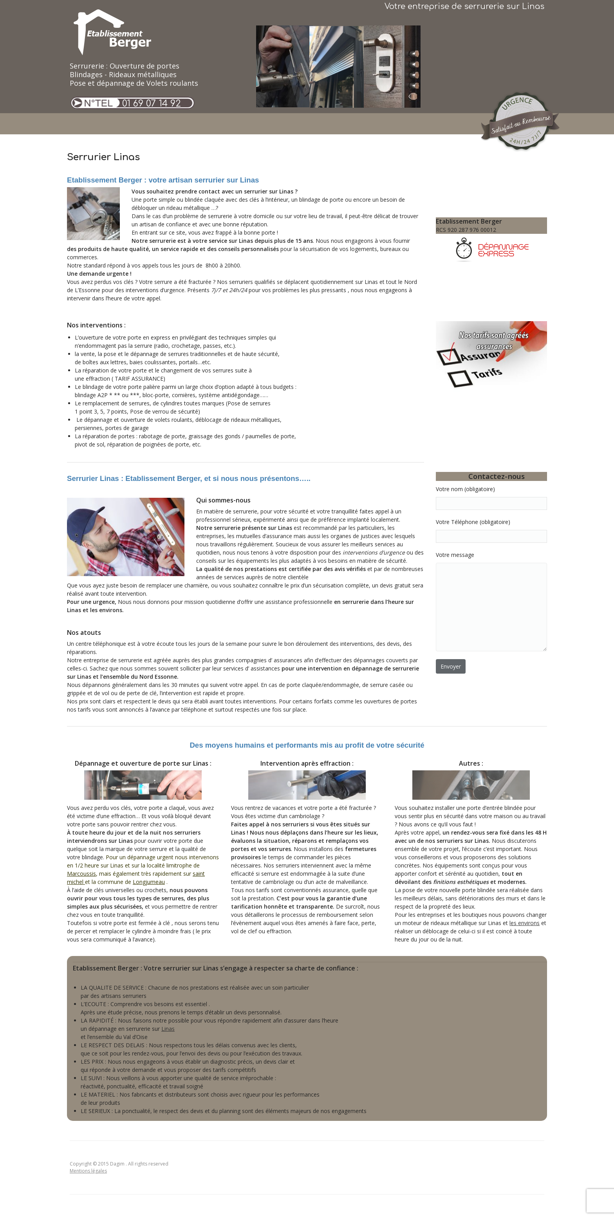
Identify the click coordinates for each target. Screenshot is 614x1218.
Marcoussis (81, 873)
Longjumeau (149, 881)
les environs (524, 923)
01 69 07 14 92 (151, 103)
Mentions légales (88, 1170)
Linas (168, 1028)
